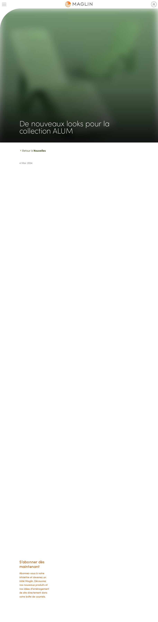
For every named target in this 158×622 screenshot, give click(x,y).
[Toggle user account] (154, 4)
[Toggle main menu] (4, 4)
